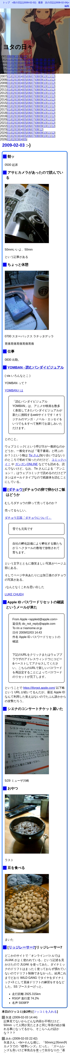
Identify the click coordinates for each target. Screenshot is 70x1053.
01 (9, 59)
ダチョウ (15, 489)
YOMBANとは (14, 390)
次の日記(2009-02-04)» (57, 2)
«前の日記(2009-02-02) (24, 2)
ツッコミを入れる (45, 1011)
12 (25, 56)
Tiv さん (34, 455)
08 (9, 56)
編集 (67, 6)
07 (33, 59)
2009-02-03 (13, 145)
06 (29, 59)
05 (25, 59)
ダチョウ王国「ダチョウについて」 (28, 517)
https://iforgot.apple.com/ (39, 687)
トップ (6, 2)
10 (17, 56)
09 (13, 56)
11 (21, 56)
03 (17, 59)
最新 (40, 2)
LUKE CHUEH (14, 594)
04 (21, 59)
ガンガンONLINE (26, 464)
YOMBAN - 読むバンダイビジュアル (35, 367)
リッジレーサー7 (22, 947)
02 (13, 59)
